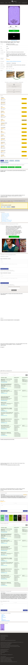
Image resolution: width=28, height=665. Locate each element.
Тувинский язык (2, 652)
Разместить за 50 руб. (4, 268)
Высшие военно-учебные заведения (5, 644)
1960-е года (3, 615)
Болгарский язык (2, 637)
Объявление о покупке (5, 213)
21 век (19, 2)
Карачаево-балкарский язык (4, 636)
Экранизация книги (14, 37)
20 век (16, 2)
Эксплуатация (3, 617)
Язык (1, 653)
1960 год (2, 614)
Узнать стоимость (11, 167)
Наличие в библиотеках (5, 215)
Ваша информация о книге (4, 601)
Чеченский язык (2, 639)
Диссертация (19, 61)
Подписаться (14, 290)
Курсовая (10, 61)
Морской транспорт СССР (3, 650)
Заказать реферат (4, 167)
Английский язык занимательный (5, 647)
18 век (9, 2)
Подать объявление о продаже (5, 272)
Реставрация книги (9, 70)
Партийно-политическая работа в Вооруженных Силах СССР (8, 661)
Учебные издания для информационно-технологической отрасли (9, 645)
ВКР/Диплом (15, 61)
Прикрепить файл (4, 610)
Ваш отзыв (2, 500)
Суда (2, 618)
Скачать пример (18, 167)
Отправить (25, 610)
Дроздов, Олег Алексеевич (5, 620)
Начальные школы (3, 638)
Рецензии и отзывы (5, 216)
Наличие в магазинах (5, 219)
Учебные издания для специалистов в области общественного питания (10, 646)
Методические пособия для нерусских (5, 658)
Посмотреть (24, 98)
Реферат (7, 61)
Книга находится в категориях (6, 221)
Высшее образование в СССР (4, 651)
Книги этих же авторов (5, 214)
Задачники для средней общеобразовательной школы (8, 640)
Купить (14, 30)
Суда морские (3, 619)
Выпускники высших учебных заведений (5, 643)
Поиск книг (2, 2)
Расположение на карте (4, 388)
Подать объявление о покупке (5, 258)
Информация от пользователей (7, 220)
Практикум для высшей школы (4, 649)
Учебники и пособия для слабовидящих (5, 659)
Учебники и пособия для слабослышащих (6, 660)
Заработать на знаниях (4, 162)
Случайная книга (24, 2)
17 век (6, 2)
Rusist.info (14, 1)
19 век (13, 2)
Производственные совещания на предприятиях (7, 657)
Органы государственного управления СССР (6, 654)
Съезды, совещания (3, 656)
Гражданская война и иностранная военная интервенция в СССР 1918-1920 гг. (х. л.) (11, 642)
